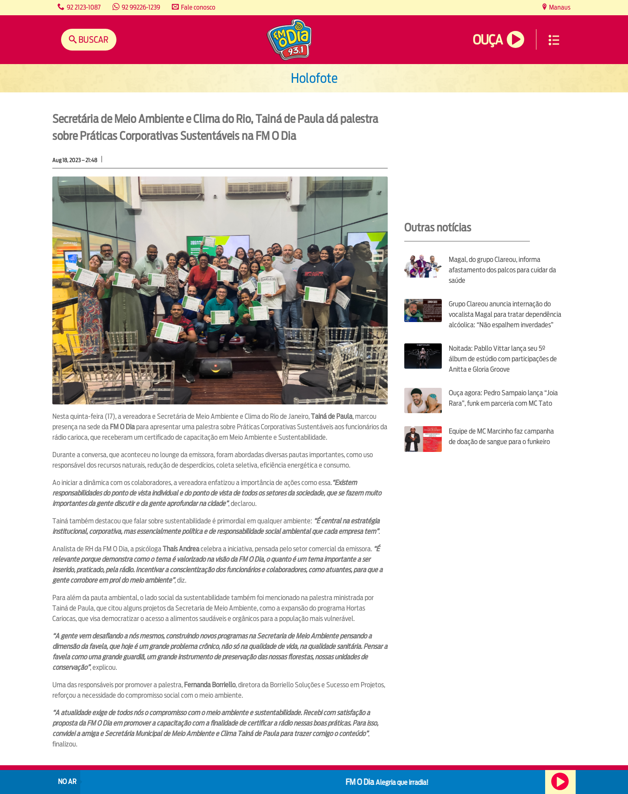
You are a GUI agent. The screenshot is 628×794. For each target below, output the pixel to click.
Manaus (559, 7)
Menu (554, 40)
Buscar (93, 39)
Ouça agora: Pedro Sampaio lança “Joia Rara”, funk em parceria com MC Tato (503, 398)
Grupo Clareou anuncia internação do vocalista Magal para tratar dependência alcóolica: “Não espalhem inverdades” (505, 314)
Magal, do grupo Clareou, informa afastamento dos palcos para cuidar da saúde (502, 270)
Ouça (487, 40)
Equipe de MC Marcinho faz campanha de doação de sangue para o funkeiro (501, 436)
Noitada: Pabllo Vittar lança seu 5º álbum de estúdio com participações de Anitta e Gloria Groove (503, 358)
